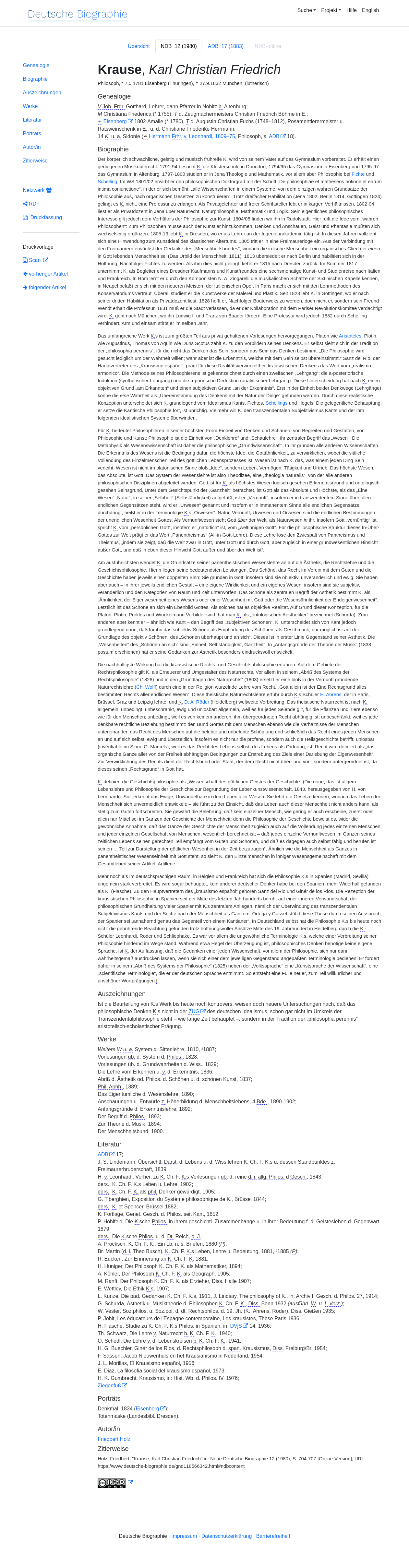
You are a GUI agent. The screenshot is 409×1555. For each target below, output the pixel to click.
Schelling (107, 181)
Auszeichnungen (42, 92)
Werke (30, 106)
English (370, 10)
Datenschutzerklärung (226, 1536)
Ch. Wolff (146, 687)
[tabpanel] (204, 776)
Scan (32, 260)
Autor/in (32, 147)
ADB (274, 136)
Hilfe (351, 10)
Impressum (184, 1536)
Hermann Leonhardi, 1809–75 (192, 136)
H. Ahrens (330, 694)
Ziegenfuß (109, 1385)
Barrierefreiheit (273, 1536)
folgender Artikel (44, 287)
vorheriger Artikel (45, 274)
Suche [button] (304, 10)
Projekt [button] (329, 10)
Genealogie (36, 65)
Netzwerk (37, 190)
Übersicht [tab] (139, 46)
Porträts (32, 133)
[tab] (178, 46)
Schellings (277, 403)
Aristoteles (350, 335)
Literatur (32, 120)
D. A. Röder (196, 702)
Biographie (35, 79)
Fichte (358, 174)
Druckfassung (42, 217)
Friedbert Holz (114, 1439)
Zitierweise (35, 160)
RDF (31, 204)
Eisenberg (115, 121)
